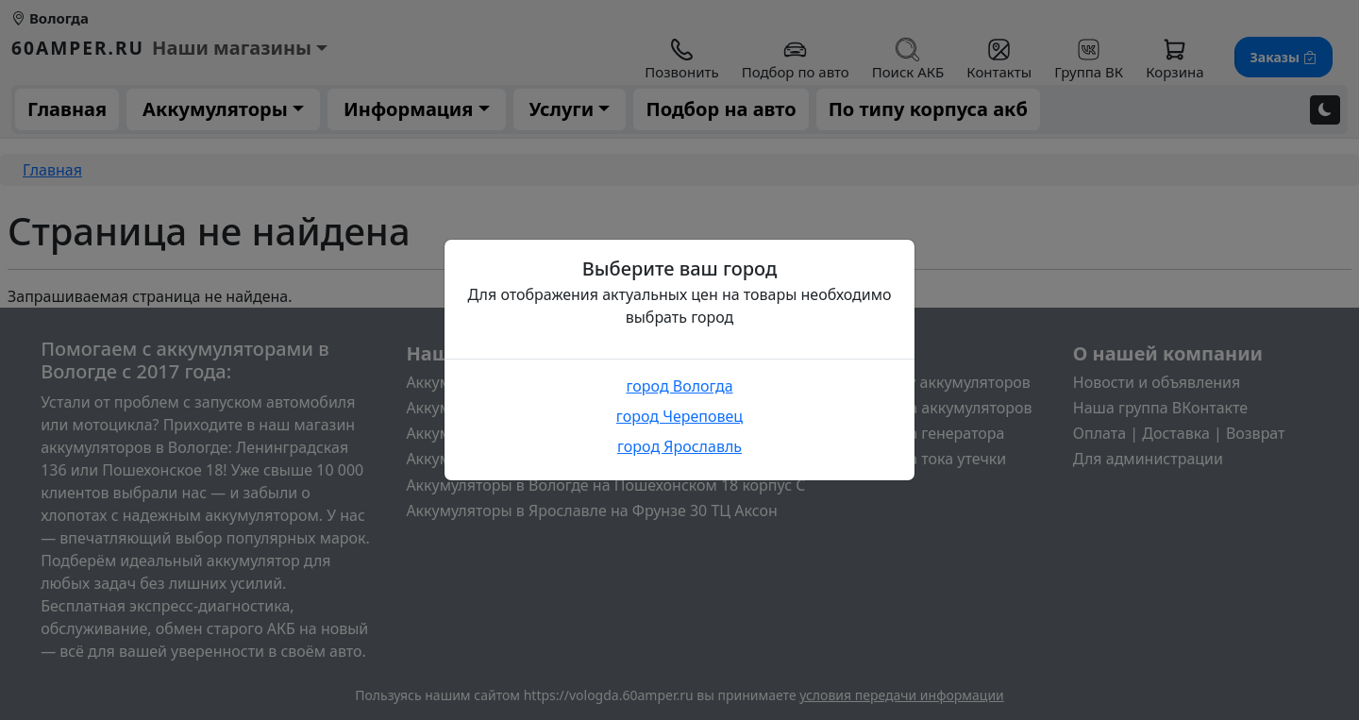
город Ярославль (679, 446)
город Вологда (679, 386)
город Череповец (679, 416)
